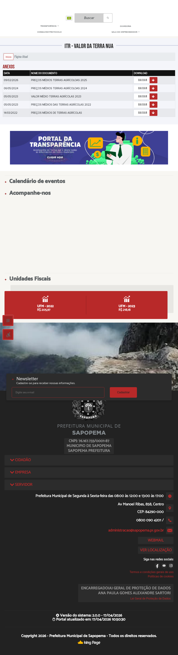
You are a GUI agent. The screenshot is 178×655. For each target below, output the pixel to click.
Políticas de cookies (160, 576)
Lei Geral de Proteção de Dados (150, 598)
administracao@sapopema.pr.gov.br (136, 530)
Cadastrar (123, 392)
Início (8, 57)
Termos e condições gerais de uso (151, 572)
